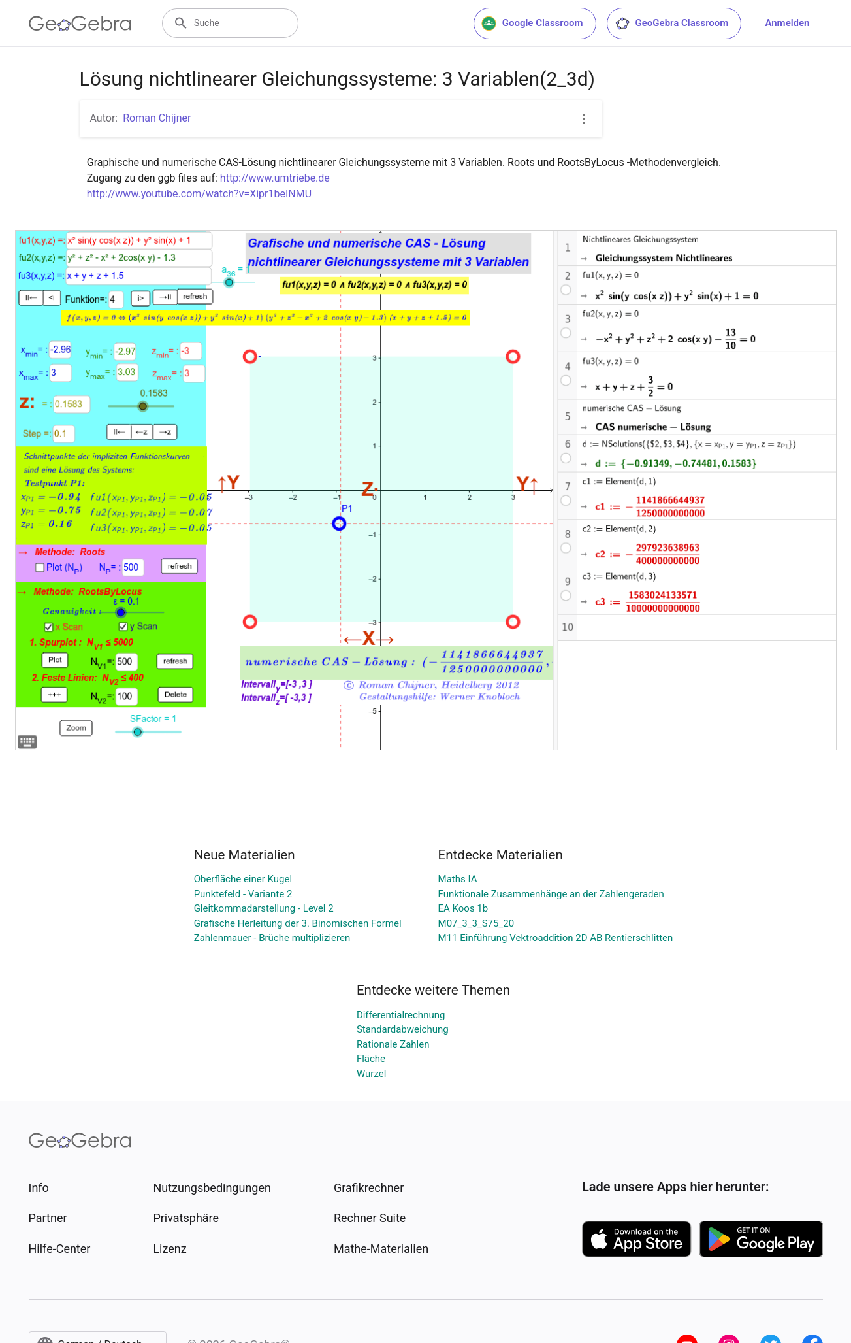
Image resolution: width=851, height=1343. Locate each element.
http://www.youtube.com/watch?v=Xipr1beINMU (199, 194)
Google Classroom (532, 23)
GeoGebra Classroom (672, 23)
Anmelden (787, 23)
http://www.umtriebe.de (275, 178)
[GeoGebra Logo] (80, 23)
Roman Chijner (157, 118)
